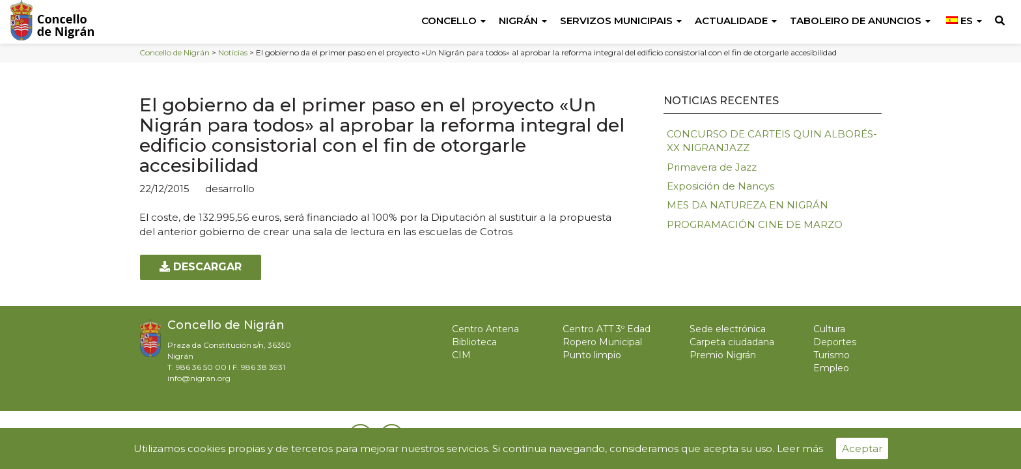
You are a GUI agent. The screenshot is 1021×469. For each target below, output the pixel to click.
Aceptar (862, 448)
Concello (453, 20)
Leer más (800, 448)
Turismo (831, 355)
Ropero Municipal (602, 342)
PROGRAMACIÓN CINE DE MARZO (755, 224)
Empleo (831, 368)
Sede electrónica (728, 329)
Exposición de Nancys (720, 186)
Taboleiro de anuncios (860, 20)
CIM (461, 355)
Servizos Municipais (621, 20)
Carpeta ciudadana (732, 342)
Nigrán (523, 20)
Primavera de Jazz (712, 167)
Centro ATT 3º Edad (606, 329)
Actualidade (736, 20)
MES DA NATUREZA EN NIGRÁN (747, 205)
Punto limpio (592, 355)
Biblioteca (474, 342)
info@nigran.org (199, 378)
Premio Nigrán (723, 355)
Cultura (829, 329)
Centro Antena (485, 329)
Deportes (834, 342)
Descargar (201, 267)
